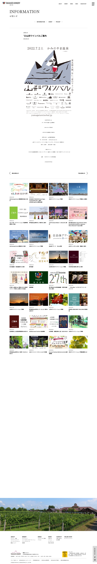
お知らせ (50, 538)
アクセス (39, 539)
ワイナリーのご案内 (42, 538)
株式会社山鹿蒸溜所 (45, 560)
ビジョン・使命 (14, 538)
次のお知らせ (81, 173)
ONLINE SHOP (83, 3)
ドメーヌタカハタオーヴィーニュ (28, 539)
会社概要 (58, 539)
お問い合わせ (59, 538)
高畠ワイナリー (11, 3)
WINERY (66, 3)
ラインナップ (24, 538)
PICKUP (58, 21)
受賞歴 (23, 542)
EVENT (50, 21)
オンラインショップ (68, 538)
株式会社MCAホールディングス (25, 560)
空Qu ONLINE (51, 542)
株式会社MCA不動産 (55, 560)
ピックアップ (51, 541)
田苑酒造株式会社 (36, 560)
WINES (71, 3)
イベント (50, 539)
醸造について (13, 542)
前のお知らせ (15, 173)
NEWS (76, 3)
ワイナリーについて (15, 539)
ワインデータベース (26, 541)
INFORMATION (41, 21)
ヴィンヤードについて (15, 541)
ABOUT (60, 3)
